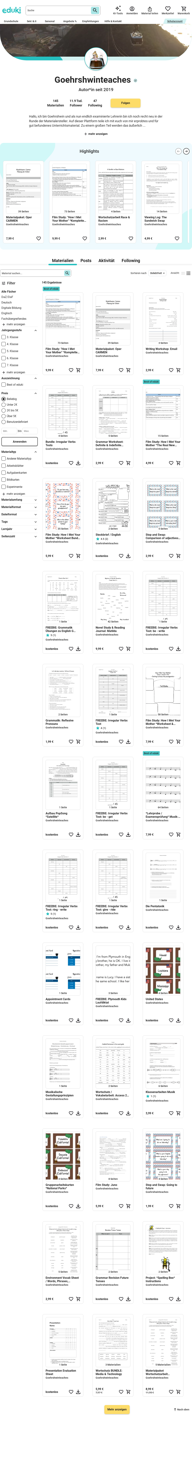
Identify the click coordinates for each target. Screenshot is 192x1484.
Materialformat (19, 507)
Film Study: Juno (106, 1185)
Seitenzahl (19, 536)
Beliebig (12, 399)
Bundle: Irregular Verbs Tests (61, 443)
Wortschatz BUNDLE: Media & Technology (109, 1372)
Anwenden (20, 441)
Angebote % (70, 21)
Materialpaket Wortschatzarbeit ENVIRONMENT (157, 1372)
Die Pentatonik (155, 906)
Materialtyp (19, 452)
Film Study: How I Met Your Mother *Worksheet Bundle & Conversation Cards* (63, 536)
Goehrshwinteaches (17, 224)
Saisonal (51, 21)
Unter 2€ (12, 404)
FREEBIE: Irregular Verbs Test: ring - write (61, 908)
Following (131, 260)
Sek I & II (33, 21)
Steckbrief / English (108, 534)
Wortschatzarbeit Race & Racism (114, 219)
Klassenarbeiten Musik (160, 1092)
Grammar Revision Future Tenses (112, 1279)
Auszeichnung (19, 378)
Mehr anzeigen (96, 134)
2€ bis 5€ (12, 410)
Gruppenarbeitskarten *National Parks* (60, 1186)
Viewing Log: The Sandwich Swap (155, 219)
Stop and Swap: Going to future (161, 1186)
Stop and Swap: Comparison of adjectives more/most (162, 536)
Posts (86, 260)
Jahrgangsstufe (19, 330)
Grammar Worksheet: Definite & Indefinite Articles (109, 443)
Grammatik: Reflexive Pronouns (60, 722)
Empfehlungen (90, 21)
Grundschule (12, 21)
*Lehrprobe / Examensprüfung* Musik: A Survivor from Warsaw (162, 815)
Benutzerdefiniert (17, 422)
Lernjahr (19, 529)
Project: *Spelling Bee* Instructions (160, 1279)
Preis (19, 393)
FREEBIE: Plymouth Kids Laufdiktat (111, 1000)
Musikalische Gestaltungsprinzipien (60, 1093)
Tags (19, 522)
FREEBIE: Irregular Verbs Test (112, 722)
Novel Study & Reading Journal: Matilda (110, 629)
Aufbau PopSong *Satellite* (56, 815)
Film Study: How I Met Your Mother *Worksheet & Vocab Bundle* (163, 722)
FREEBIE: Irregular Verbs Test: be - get (112, 815)
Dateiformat (19, 514)
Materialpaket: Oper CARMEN (19, 219)
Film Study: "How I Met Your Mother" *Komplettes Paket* (68, 219)
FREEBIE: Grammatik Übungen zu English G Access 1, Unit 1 (60, 629)
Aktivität (106, 260)
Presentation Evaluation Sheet (61, 1372)
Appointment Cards (58, 999)
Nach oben (181, 1409)
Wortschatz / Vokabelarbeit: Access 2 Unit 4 (111, 1093)
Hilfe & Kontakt (113, 21)
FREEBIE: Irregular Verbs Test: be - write (162, 629)
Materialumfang (19, 500)
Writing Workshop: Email (161, 349)
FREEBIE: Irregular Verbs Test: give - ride (112, 908)
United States (154, 999)
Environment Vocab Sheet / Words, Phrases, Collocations (62, 1279)
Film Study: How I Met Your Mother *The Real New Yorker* (163, 443)
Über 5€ (11, 416)
